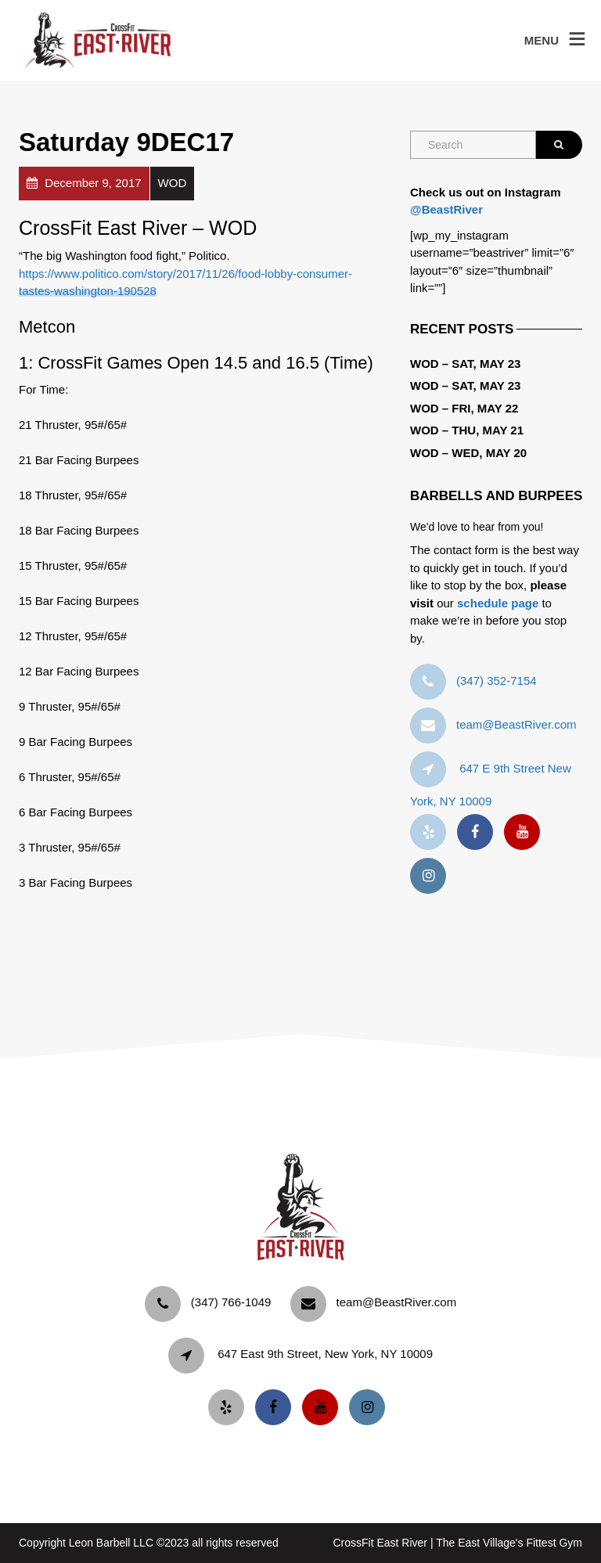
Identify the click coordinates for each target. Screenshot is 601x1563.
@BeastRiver (446, 209)
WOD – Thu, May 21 (467, 430)
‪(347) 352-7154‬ (496, 680)
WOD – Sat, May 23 (465, 363)
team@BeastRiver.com (516, 724)
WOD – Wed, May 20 (468, 452)
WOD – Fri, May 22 (464, 408)
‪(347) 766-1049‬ (231, 1302)
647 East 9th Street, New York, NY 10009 (325, 1353)
